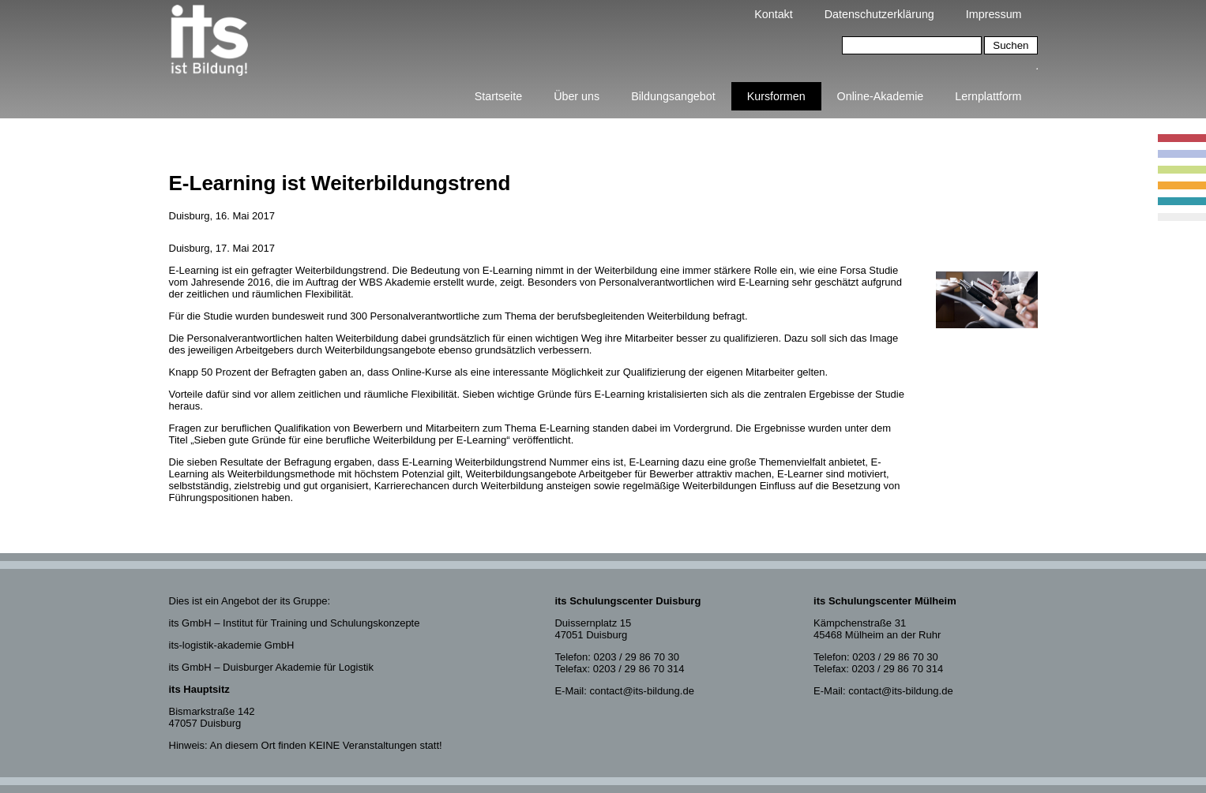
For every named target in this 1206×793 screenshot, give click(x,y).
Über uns (576, 96)
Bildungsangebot (673, 96)
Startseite (498, 96)
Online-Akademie (880, 96)
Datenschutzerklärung (879, 14)
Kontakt (773, 14)
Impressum (994, 14)
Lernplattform (988, 96)
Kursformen (776, 96)
